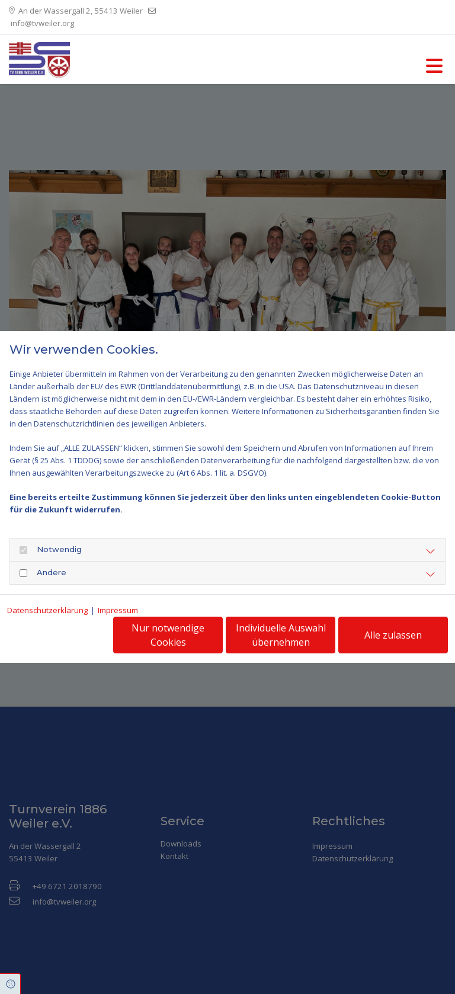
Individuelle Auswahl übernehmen (281, 635)
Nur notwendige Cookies (168, 635)
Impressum (118, 610)
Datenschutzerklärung (47, 610)
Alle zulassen (393, 635)
